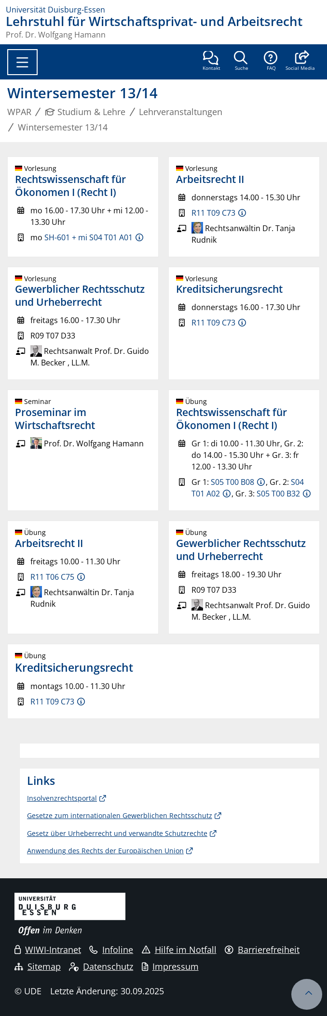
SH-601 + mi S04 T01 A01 (88, 237)
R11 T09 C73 (213, 213)
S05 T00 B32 (278, 493)
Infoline (111, 949)
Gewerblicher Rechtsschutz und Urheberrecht (80, 295)
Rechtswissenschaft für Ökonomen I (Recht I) (70, 185)
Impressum (170, 966)
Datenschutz (101, 966)
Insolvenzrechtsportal (62, 798)
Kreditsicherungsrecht (229, 289)
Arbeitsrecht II (210, 179)
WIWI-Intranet (47, 949)
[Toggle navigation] (22, 62)
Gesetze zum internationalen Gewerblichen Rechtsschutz (119, 815)
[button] (300, 61)
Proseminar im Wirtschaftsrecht (55, 418)
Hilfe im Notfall (179, 949)
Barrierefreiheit (262, 949)
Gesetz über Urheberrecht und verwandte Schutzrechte (117, 833)
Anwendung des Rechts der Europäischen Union (105, 850)
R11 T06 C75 (52, 577)
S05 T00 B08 (232, 482)
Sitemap (37, 966)
